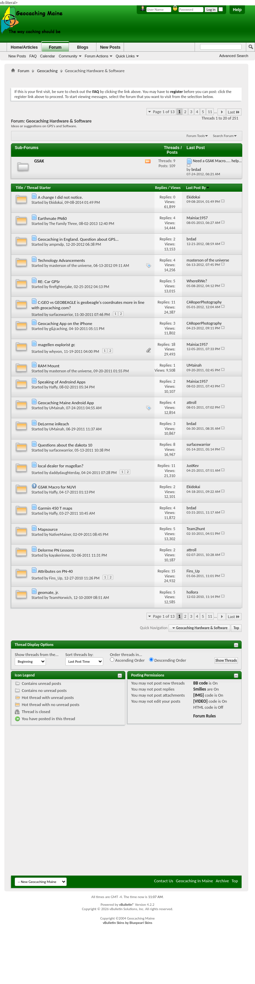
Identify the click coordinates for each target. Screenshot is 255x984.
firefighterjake (60, 286)
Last (234, 111)
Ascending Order (127, 660)
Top (236, 628)
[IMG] (198, 695)
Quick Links (125, 56)
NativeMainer (60, 534)
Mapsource (48, 529)
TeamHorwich (60, 597)
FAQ (33, 56)
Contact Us (163, 880)
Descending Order (167, 660)
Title (19, 187)
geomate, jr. (48, 592)
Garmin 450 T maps (55, 508)
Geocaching (47, 70)
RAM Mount (49, 365)
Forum (55, 47)
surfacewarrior (61, 314)
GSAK (39, 160)
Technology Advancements (61, 260)
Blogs (82, 47)
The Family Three (63, 223)
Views (176, 187)
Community (68, 56)
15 (173, 571)
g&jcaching (58, 328)
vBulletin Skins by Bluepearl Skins (127, 923)
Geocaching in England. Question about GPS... (78, 239)
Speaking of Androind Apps (61, 381)
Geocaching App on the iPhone (65, 323)
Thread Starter (39, 187)
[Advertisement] (86, 803)
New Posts (17, 56)
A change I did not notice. (60, 197)
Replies (161, 187)
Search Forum (223, 136)
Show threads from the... (37, 654)
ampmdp (56, 244)
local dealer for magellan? (60, 465)
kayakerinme (59, 555)
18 (173, 344)
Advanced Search (233, 56)
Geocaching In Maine (194, 880)
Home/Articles (24, 47)
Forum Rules (204, 715)
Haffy (53, 387)
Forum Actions (96, 56)
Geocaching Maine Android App (66, 402)
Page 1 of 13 (164, 111)
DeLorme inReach (53, 423)
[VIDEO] (200, 701)
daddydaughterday (64, 472)
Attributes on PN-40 (55, 571)
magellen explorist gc (56, 344)
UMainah (56, 408)
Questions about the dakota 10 (65, 445)
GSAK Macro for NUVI (57, 486)
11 (210, 111)
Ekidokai (56, 202)
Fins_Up (55, 578)
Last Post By (198, 187)
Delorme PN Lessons (56, 550)
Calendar (47, 56)
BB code (200, 683)
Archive (222, 880)
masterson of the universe (70, 265)
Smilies (199, 689)
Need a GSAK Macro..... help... (217, 160)
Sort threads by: (79, 654)
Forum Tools (196, 136)
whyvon (55, 351)
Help (237, 9)
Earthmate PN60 (52, 218)
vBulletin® (126, 904)
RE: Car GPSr (49, 281)
